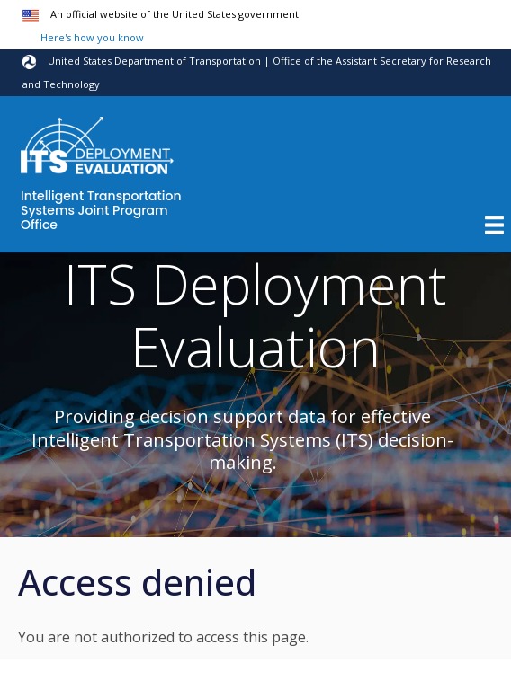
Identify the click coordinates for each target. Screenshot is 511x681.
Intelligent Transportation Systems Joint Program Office (101, 211)
